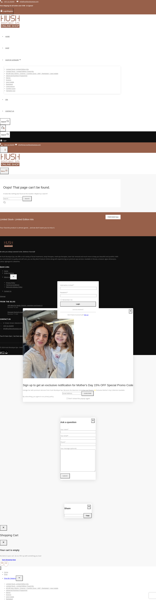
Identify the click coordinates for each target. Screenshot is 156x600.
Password (67, 292)
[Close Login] (3, 528)
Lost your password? (78, 309)
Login (78, 304)
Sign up (86, 315)
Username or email (70, 285)
